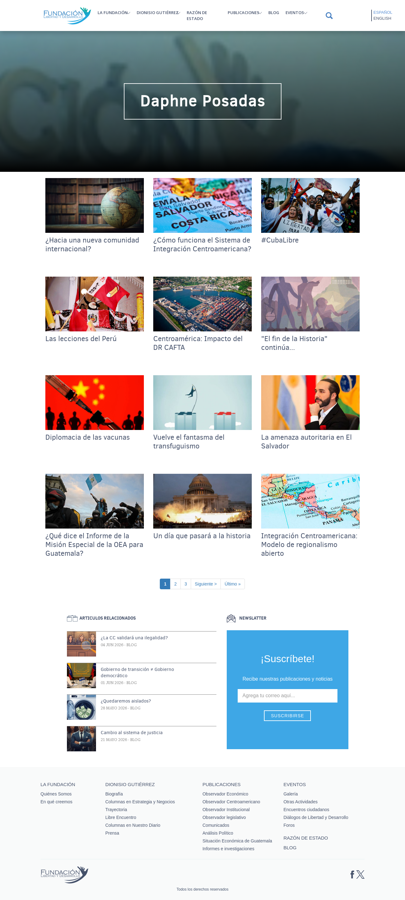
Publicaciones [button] (243, 12)
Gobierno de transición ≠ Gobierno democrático (137, 672)
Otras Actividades (300, 801)
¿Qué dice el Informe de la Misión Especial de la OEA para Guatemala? (94, 545)
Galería (290, 793)
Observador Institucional (226, 809)
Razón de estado (197, 15)
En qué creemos (57, 801)
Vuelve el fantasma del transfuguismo (189, 442)
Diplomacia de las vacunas (87, 437)
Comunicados (215, 825)
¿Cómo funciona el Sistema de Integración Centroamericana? (202, 244)
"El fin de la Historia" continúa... (294, 343)
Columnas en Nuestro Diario (132, 825)
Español (382, 12)
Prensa (112, 833)
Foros (289, 825)
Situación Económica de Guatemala (237, 840)
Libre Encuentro (120, 817)
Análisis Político (217, 833)
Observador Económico (225, 793)
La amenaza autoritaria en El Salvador (306, 442)
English (382, 18)
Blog (273, 12)
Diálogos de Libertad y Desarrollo (315, 817)
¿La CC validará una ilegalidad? (134, 638)
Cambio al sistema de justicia (132, 732)
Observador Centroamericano (231, 801)
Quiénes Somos (56, 793)
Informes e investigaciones (228, 848)
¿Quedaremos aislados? (126, 701)
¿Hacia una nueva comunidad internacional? (92, 244)
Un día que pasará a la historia (202, 536)
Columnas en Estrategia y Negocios (140, 801)
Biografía (114, 793)
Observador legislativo (224, 817)
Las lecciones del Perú (81, 339)
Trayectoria (116, 809)
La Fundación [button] (113, 12)
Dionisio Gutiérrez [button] (158, 12)
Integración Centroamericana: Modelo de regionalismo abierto (309, 545)
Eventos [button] (295, 12)
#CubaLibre (280, 240)
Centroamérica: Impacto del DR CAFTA (198, 343)
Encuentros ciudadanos (306, 809)
